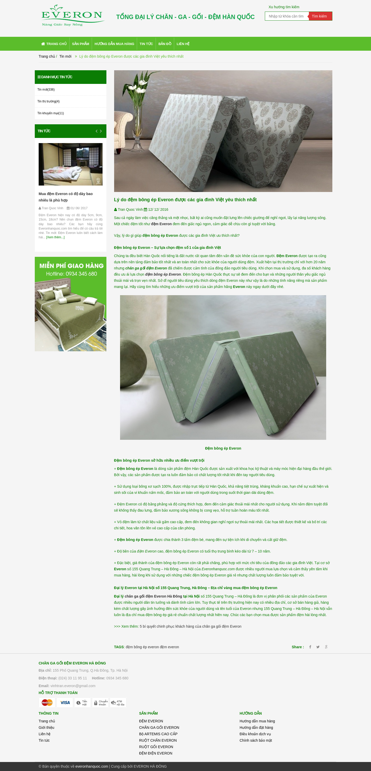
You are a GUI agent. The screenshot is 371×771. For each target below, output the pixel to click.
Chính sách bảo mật (256, 740)
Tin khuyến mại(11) (50, 113)
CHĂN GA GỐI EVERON (159, 727)
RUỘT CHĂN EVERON (158, 740)
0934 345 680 (117, 678)
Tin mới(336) (46, 89)
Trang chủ (47, 56)
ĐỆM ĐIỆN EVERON (155, 753)
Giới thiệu (46, 727)
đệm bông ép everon (142, 647)
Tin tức (44, 131)
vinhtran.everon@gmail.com (73, 686)
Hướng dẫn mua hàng (257, 721)
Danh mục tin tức (55, 77)
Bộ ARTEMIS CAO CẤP (158, 734)
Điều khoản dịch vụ (255, 734)
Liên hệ (44, 734)
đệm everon (169, 647)
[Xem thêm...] (55, 237)
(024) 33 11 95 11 (72, 678)
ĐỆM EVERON (151, 721)
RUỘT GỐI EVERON (156, 747)
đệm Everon (161, 224)
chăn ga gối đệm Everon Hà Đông (153, 596)
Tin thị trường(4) (48, 101)
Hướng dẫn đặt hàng (256, 727)
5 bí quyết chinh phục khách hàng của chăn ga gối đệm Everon (191, 626)
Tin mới (65, 56)
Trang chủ (47, 721)
